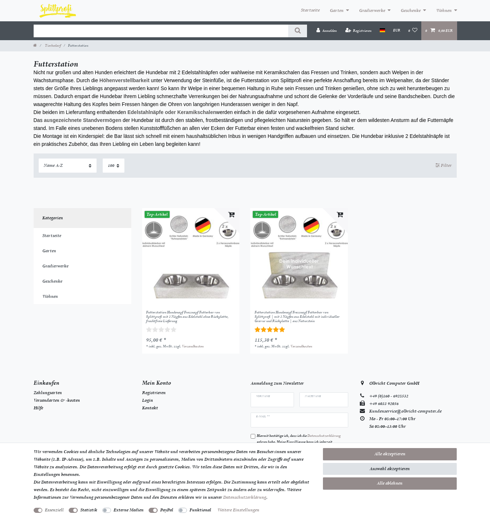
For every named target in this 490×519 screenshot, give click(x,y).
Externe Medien (129, 510)
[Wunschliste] (412, 30)
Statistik (88, 510)
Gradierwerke (372, 10)
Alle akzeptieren (389, 454)
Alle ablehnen (389, 483)
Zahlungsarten (48, 393)
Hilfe (38, 408)
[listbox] (191, 257)
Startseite (310, 10)
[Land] (382, 30)
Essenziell (54, 510)
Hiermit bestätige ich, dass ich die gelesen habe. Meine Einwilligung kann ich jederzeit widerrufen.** (299, 441)
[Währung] (396, 30)
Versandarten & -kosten (57, 400)
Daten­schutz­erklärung (244, 497)
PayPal (166, 510)
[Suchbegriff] (161, 31)
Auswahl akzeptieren (390, 469)
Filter (443, 165)
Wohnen (444, 10)
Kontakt (150, 408)
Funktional (200, 510)
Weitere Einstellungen (238, 510)
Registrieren (154, 393)
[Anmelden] (326, 30)
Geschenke (411, 10)
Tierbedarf (52, 45)
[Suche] (297, 31)
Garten (337, 10)
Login (147, 400)
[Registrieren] (358, 30)
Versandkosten (193, 346)
